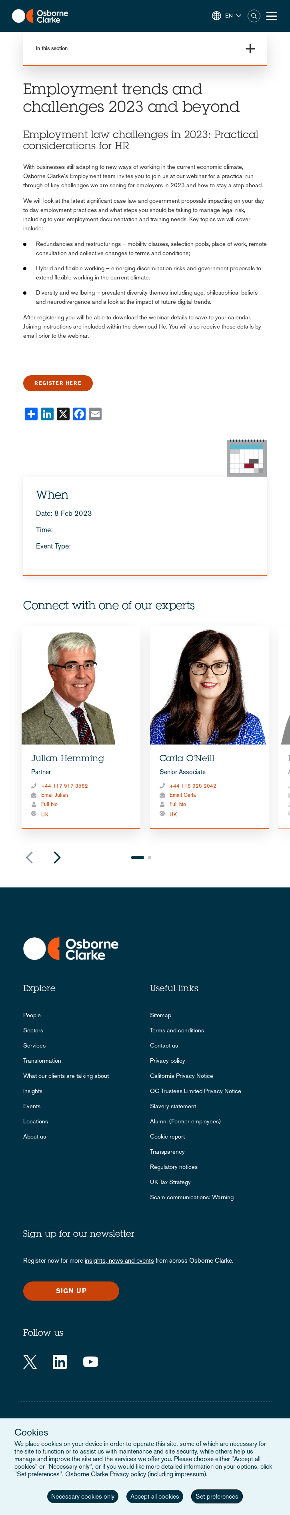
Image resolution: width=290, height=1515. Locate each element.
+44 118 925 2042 (193, 785)
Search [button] (254, 16)
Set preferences (217, 1496)
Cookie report (167, 1136)
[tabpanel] (81, 727)
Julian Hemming (67, 759)
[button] (226, 15)
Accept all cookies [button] (154, 1496)
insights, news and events (119, 1260)
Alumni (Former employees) (185, 1121)
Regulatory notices (174, 1166)
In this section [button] (52, 48)
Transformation (42, 1060)
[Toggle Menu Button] (271, 16)
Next (57, 857)
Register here (58, 383)
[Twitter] (30, 1362)
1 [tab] (137, 857)
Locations (35, 1121)
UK (44, 815)
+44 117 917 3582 (64, 785)
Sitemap (160, 1015)
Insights (32, 1090)
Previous (29, 857)
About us (34, 1136)
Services (34, 1045)
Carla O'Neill (187, 759)
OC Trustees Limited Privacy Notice (195, 1090)
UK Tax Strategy (170, 1181)
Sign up (71, 1291)
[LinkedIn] (60, 1362)
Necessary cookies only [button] (82, 1496)
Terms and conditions (177, 1030)
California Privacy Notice (181, 1075)
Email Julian (54, 795)
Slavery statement (173, 1106)
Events (31, 1106)
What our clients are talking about (66, 1075)
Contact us (164, 1045)
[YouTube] (90, 1362)
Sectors (33, 1030)
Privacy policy (167, 1060)
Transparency (167, 1151)
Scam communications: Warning (192, 1197)
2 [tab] (149, 857)
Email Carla (183, 795)
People (32, 1015)
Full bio (49, 804)
